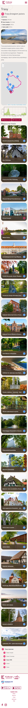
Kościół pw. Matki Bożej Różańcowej (12, 585)
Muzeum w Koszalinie (8, 469)
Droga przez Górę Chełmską (10, 179)
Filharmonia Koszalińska (9, 450)
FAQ (14, 701)
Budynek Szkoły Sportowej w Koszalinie (12, 315)
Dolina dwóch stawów (8, 527)
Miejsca (14, 695)
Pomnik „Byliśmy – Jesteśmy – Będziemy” (12, 392)
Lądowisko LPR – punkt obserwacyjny (12, 643)
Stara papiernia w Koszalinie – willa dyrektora (12, 508)
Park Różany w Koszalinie (9, 353)
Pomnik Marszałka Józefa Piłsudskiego (12, 276)
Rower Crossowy (8, 656)
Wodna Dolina (6, 237)
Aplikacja (14, 699)
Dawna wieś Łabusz (8, 605)
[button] (17, 76)
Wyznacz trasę (6, 120)
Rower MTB (7, 660)
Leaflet (8, 104)
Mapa (14, 693)
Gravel (6, 663)
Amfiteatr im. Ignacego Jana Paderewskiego (12, 373)
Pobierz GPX (17, 120)
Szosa (6, 667)
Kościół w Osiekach (8, 624)
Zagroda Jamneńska (8, 566)
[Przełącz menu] (26, 2)
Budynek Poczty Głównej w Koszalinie (12, 334)
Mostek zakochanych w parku (10, 411)
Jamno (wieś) (6, 547)
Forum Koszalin (7, 218)
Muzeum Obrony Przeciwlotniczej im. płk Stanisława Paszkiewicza (12, 198)
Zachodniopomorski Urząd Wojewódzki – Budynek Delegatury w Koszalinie (12, 257)
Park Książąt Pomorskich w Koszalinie (12, 431)
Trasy (14, 697)
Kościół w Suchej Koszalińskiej (11, 140)
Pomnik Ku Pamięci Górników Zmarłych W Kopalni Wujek (12, 295)
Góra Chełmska (7, 160)
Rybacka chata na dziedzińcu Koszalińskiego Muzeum (12, 489)
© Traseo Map (12, 104)
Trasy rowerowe (7, 649)
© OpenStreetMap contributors (21, 104)
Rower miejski (8, 653)
